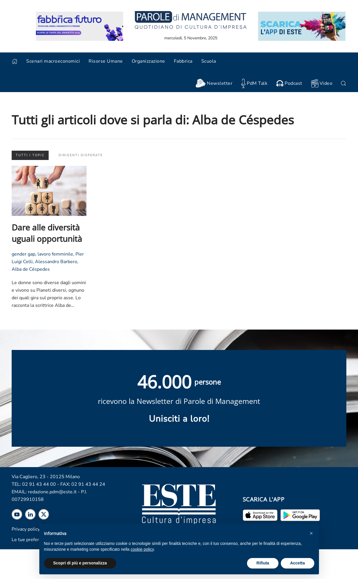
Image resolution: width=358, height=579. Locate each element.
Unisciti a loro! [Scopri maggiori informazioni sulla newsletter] (179, 419)
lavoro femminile (55, 254)
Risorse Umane (106, 61)
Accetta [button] (297, 563)
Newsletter (213, 83)
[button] (311, 533)
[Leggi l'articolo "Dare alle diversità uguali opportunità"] (49, 190)
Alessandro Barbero (56, 261)
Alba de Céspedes (31, 269)
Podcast (289, 83)
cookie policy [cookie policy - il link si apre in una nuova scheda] (142, 549)
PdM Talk (254, 83)
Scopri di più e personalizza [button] (80, 563)
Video (322, 83)
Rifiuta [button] (262, 563)
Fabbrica (183, 61)
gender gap (23, 254)
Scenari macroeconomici (53, 61)
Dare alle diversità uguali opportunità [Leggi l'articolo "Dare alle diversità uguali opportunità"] (47, 233)
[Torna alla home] (190, 19)
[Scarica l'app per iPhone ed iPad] (260, 515)
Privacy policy (26, 529)
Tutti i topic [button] (30, 155)
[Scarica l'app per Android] (300, 515)
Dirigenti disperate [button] (81, 155)
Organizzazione (148, 61)
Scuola (208, 61)
